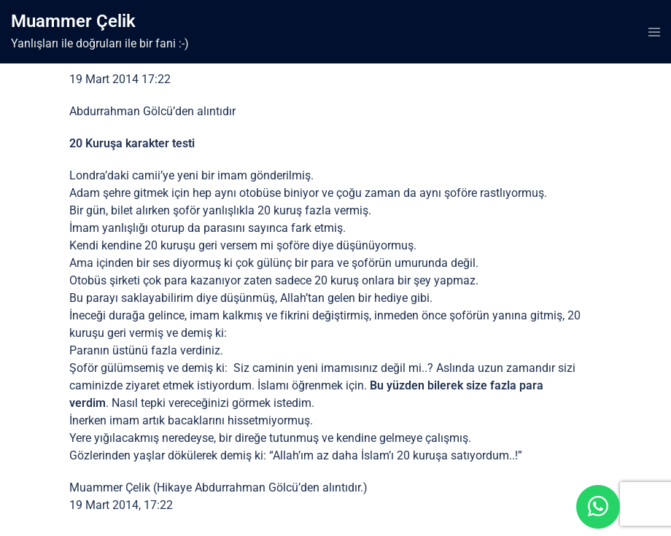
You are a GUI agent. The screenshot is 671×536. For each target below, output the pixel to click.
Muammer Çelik (73, 21)
